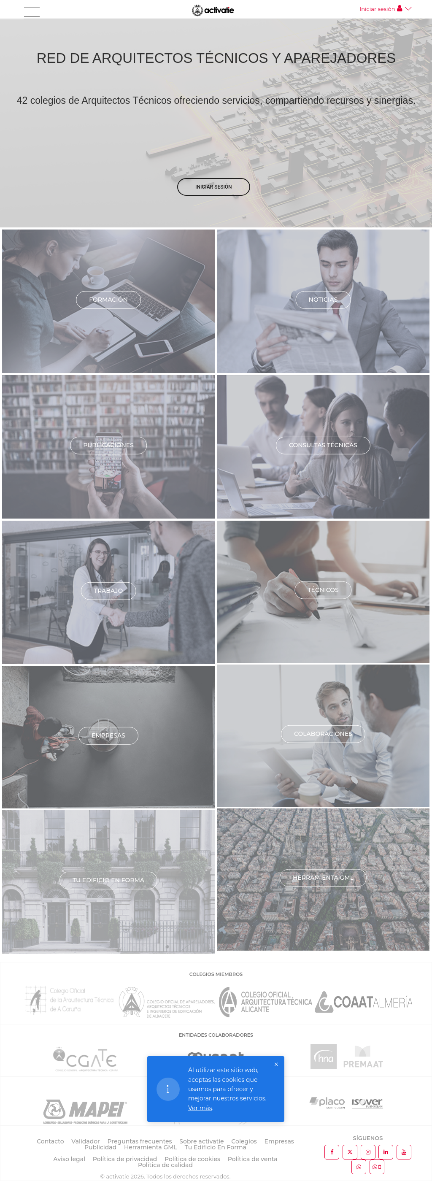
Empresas (108, 735)
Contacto (50, 1141)
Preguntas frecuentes (140, 1141)
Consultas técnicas (323, 445)
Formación (108, 299)
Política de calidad (165, 1165)
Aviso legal (69, 1159)
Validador (85, 1141)
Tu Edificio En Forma (215, 1147)
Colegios (244, 1141)
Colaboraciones (323, 734)
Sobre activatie (201, 1141)
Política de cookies (192, 1159)
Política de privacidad (125, 1159)
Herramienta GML (323, 877)
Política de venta (253, 1159)
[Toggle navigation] (32, 12)
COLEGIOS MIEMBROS (216, 974)
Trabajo (108, 591)
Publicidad (100, 1147)
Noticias (323, 299)
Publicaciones (108, 445)
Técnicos (323, 590)
